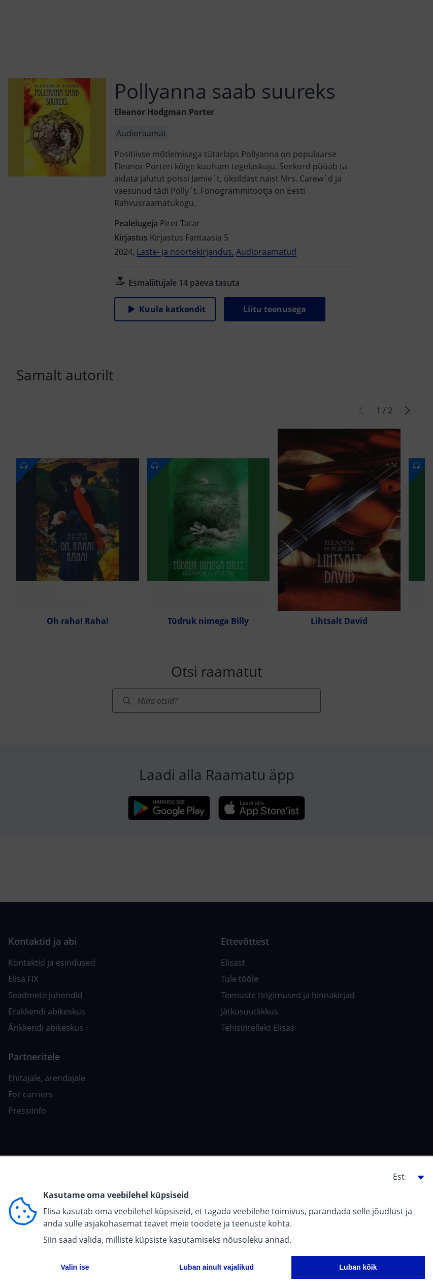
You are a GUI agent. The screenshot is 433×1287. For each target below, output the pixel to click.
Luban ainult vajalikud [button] (216, 1267)
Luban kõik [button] (358, 1267)
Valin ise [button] (74, 1267)
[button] (404, 1176)
